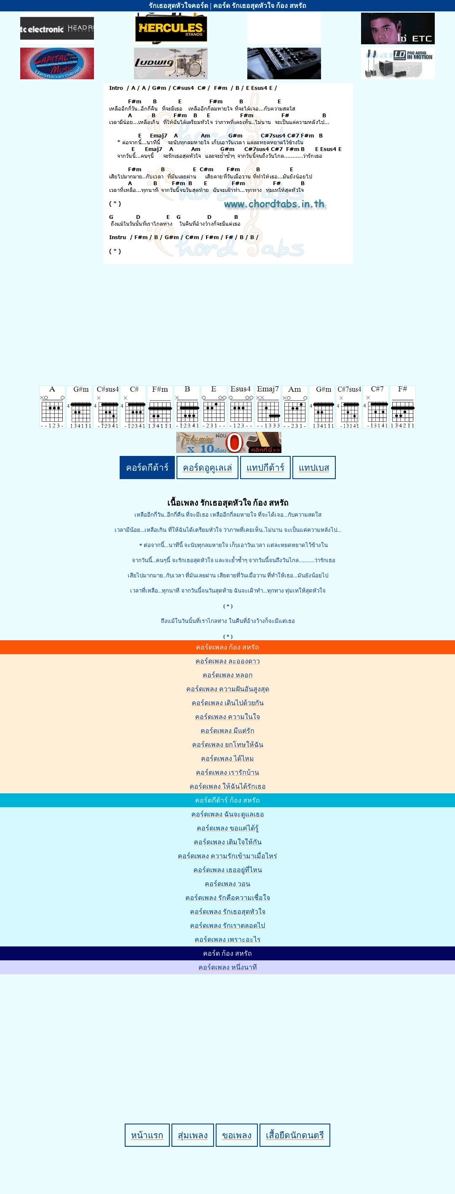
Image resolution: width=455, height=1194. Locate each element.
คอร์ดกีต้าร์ (147, 467)
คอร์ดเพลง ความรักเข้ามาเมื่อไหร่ (227, 856)
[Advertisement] (229, 1035)
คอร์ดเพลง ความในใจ (227, 716)
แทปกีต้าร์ (265, 467)
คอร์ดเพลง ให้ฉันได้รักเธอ (228, 786)
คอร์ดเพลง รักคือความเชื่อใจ (227, 897)
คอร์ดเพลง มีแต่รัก (227, 730)
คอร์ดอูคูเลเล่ (207, 467)
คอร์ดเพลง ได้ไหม (227, 758)
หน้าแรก (147, 1135)
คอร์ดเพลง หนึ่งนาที (227, 967)
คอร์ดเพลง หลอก (228, 675)
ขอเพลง (237, 1135)
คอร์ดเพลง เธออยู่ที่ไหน (227, 869)
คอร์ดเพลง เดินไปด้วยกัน (228, 702)
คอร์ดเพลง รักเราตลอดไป (227, 925)
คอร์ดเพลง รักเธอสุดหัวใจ (227, 911)
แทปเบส (314, 467)
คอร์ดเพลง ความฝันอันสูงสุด (227, 689)
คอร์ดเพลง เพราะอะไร (228, 939)
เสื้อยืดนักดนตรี (295, 1135)
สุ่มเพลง (193, 1135)
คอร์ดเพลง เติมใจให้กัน (228, 842)
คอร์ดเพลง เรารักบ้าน (227, 772)
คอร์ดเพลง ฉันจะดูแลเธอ (227, 814)
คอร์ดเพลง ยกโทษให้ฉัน (227, 744)
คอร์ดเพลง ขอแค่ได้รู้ (228, 828)
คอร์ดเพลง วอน (227, 883)
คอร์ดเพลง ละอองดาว (227, 661)
